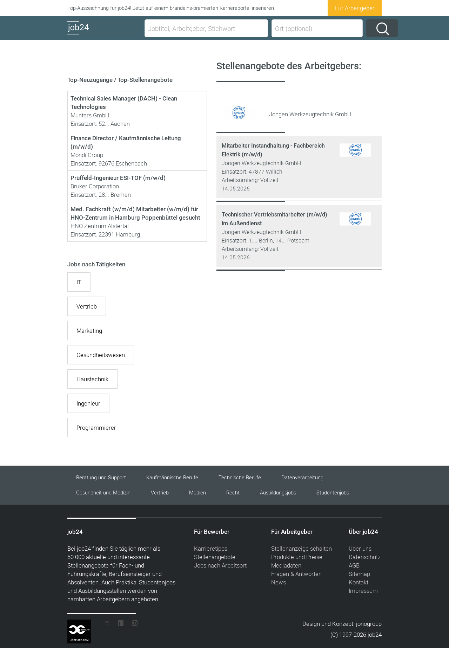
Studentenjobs (332, 492)
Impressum (363, 591)
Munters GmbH (90, 115)
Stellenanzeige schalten (301, 548)
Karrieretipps (210, 548)
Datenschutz (365, 557)
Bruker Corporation (95, 186)
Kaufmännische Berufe (172, 477)
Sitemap (359, 574)
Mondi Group (87, 155)
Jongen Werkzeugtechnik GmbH (261, 163)
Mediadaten (286, 565)
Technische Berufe (240, 477)
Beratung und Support (101, 477)
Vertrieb (86, 306)
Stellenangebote (214, 557)
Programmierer (96, 427)
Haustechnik (92, 379)
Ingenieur (88, 403)
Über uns (360, 548)
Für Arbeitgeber (355, 8)
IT (78, 282)
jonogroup (369, 624)
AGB (354, 565)
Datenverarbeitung (302, 477)
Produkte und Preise (296, 557)
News (278, 582)
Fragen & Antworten (296, 574)
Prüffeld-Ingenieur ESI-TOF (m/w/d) (118, 177)
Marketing (89, 330)
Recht (233, 492)
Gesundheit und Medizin (103, 492)
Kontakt (358, 582)
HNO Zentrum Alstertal (100, 226)
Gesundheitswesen (100, 355)
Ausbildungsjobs (278, 492)
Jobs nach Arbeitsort (220, 565)
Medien (197, 492)
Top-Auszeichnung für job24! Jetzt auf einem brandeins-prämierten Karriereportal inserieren (170, 8)
